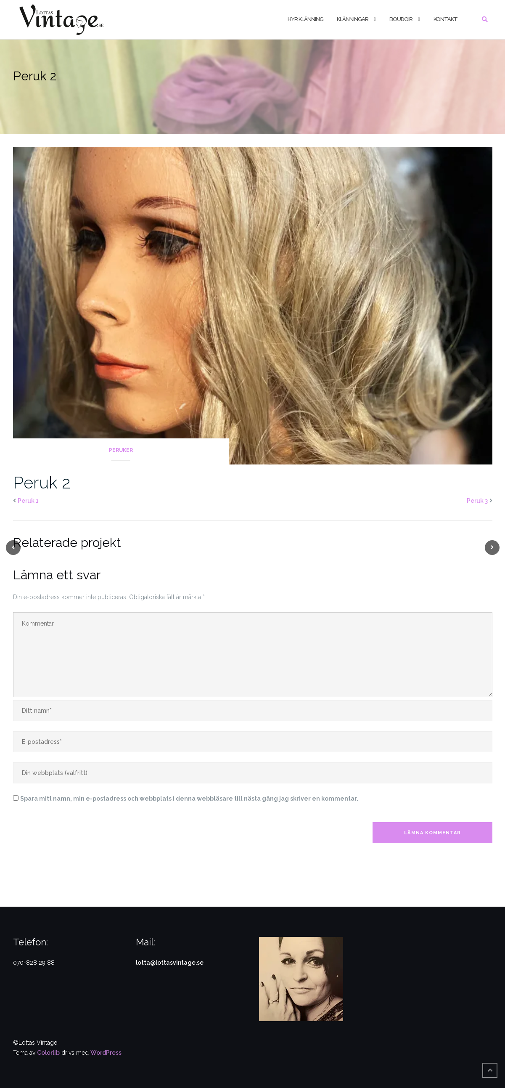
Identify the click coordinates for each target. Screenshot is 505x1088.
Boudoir (400, 19)
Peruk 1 (28, 500)
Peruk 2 (42, 482)
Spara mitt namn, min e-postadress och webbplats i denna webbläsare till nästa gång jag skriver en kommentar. (189, 798)
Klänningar (352, 19)
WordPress (106, 1052)
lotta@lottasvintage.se (170, 962)
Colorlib (48, 1052)
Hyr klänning (305, 19)
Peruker (121, 450)
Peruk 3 (477, 500)
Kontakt (445, 19)
